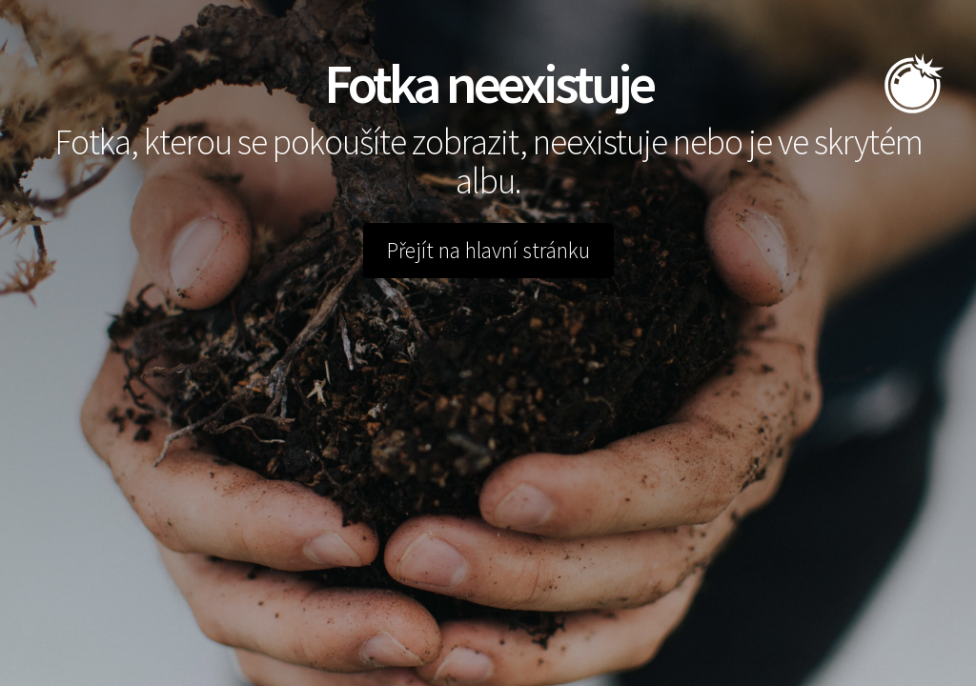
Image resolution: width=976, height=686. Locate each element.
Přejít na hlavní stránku (488, 250)
